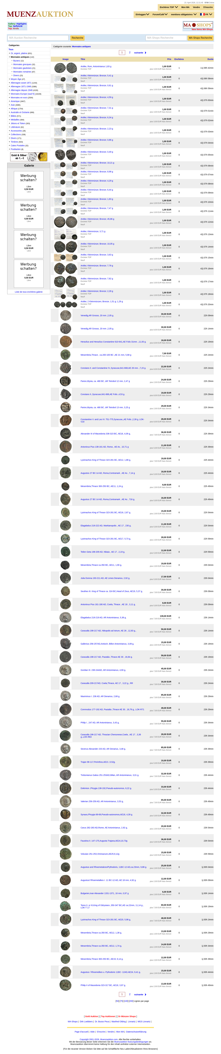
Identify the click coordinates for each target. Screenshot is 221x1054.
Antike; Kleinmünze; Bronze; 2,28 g (97, 291)
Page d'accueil (81, 1032)
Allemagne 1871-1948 (21, 86)
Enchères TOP (169, 7)
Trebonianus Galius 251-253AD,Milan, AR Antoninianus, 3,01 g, (110, 775)
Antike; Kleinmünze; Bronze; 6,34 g (97, 117)
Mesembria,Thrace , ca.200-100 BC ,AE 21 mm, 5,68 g (106, 355)
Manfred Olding (119, 1021)
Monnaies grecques (22, 64)
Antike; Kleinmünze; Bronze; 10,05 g (97, 244)
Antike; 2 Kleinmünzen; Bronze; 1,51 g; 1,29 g (102, 301)
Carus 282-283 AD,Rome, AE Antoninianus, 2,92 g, (104, 827)
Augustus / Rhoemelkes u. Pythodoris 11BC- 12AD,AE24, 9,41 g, (111, 972)
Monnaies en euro (19, 97)
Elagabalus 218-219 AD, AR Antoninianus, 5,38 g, (103, 617)
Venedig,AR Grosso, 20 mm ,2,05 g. (97, 315)
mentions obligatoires (184, 14)
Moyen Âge (16, 79)
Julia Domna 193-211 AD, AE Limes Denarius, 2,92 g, (105, 578)
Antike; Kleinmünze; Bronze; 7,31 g (97, 108)
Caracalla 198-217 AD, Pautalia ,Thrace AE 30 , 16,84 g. (106, 657)
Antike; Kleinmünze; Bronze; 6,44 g (97, 190)
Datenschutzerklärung (136, 1032)
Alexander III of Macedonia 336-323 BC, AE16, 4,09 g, (105, 433)
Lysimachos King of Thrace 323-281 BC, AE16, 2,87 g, (106, 512)
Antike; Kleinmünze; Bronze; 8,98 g (97, 171)
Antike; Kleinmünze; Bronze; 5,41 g (97, 75)
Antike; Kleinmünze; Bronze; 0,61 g (97, 85)
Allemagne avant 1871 (21, 83)
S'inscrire (208, 7)
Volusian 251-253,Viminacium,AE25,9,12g (100, 854)
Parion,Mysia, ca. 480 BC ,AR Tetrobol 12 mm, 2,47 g (105, 381)
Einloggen (142, 14)
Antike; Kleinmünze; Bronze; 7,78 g (97, 265)
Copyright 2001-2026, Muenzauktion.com (99, 1039)
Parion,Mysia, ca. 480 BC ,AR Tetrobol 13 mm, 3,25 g (105, 407)
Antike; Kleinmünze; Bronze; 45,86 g (97, 219)
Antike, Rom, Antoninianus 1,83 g (96, 66)
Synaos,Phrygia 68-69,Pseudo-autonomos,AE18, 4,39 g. (107, 814)
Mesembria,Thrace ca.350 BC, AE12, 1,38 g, (101, 933)
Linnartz (131, 1021)
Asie (13, 105)
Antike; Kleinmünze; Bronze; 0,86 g (97, 140)
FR (206, 14)
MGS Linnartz (144, 1021)
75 (121, 1001)
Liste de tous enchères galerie (29, 292)
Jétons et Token (18, 123)
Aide (92, 1032)
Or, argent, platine (19, 53)
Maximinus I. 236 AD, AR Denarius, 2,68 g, (100, 696)
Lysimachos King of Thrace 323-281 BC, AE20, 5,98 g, (106, 919)
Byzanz (16, 60)
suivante (138, 52)
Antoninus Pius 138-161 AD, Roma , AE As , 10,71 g (105, 447)
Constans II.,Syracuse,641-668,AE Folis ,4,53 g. (103, 394)
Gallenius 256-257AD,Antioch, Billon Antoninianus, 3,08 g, (107, 644)
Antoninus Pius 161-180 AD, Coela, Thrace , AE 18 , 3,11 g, (108, 604)
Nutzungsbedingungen (138, 1042)
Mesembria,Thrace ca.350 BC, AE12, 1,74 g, (101, 946)
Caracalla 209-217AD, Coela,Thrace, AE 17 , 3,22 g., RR (107, 683)
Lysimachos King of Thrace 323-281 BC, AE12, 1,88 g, (106, 460)
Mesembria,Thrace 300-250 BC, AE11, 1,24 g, (102, 486)
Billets (13, 116)
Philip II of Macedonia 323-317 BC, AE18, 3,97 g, (103, 985)
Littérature (15, 127)
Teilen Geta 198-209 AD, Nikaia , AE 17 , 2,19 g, (103, 552)
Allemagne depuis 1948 (21, 90)
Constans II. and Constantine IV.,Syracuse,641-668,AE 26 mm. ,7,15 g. (113, 368)
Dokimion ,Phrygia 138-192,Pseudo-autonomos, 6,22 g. (106, 788)
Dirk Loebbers (86, 1021)
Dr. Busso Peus (102, 1021)
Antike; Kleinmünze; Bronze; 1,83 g (97, 199)
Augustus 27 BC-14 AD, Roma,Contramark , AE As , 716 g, (108, 499)
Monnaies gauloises (22, 68)
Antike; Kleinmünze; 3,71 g (93, 231)
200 (131, 1001)
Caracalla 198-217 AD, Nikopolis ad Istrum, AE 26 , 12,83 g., (108, 630)
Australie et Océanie (20, 112)
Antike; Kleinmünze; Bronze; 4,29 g (97, 181)
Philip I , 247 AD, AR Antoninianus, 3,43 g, (100, 722)
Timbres (14, 142)
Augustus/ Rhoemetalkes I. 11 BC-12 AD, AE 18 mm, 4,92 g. (108, 880)
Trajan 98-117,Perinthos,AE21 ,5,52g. (98, 762)
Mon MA (185, 7)
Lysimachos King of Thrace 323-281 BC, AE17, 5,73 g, (106, 539)
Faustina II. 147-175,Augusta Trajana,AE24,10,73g (104, 841)
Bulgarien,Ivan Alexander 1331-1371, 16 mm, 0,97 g (105, 893)
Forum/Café (160, 14)
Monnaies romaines (22, 72)
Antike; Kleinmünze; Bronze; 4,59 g (97, 97)
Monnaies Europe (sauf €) (23, 94)
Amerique (15, 101)
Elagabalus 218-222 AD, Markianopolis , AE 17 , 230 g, (106, 525)
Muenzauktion (120, 1042)
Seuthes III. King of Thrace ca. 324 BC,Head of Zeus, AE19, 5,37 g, (111, 591)
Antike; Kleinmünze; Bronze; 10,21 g (97, 163)
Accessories (16, 131)
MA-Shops (72, 1021)
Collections (16, 134)
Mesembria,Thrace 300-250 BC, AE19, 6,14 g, (102, 959)
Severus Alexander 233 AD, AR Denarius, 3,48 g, (103, 749)
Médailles (15, 119)
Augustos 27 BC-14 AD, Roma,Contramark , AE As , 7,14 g (108, 473)
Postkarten (16, 149)
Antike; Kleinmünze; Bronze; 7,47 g (97, 208)
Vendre (196, 7)
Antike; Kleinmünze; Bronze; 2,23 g (97, 128)
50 (117, 1001)
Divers (16, 75)
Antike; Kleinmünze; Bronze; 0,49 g (97, 152)
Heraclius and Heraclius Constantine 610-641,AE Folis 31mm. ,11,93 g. (113, 342)
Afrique (14, 108)
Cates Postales (18, 145)
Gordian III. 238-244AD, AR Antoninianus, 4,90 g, (103, 670)
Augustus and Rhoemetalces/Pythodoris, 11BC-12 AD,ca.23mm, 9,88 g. (114, 867)
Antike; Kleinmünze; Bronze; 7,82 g (97, 278)
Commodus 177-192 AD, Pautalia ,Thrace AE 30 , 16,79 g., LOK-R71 (112, 709)
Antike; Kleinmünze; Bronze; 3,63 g (97, 255)
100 (126, 1001)
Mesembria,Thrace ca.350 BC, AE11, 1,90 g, (101, 565)
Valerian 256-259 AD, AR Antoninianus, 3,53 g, (102, 801)
